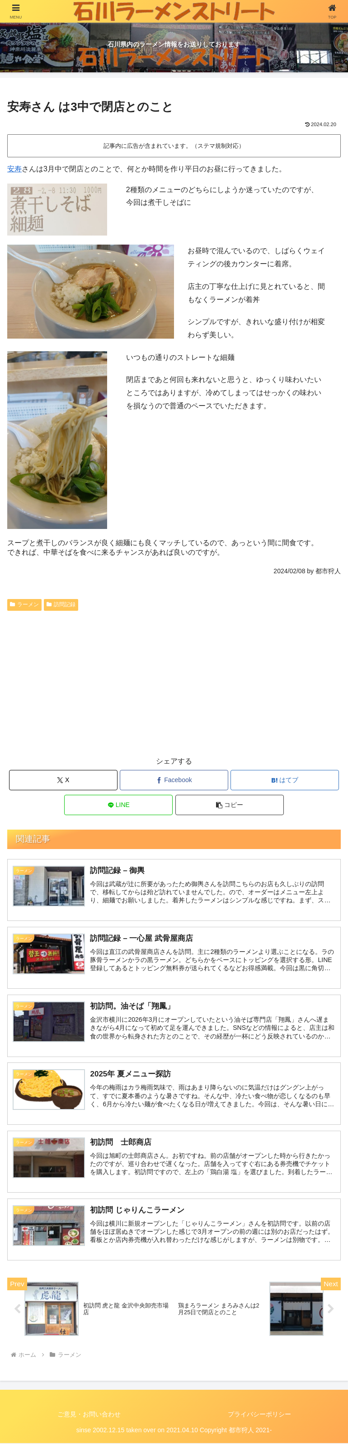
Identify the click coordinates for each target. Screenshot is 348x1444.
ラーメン (24, 604)
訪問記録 (61, 604)
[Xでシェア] (63, 780)
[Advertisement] (174, 682)
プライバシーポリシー (259, 1414)
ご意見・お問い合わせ (89, 1414)
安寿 (14, 169)
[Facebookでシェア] (174, 780)
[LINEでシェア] (118, 805)
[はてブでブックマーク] (284, 780)
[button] (229, 805)
